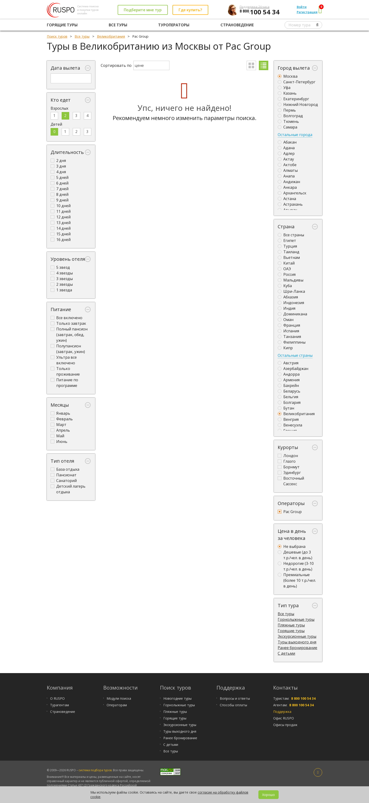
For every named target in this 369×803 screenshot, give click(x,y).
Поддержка (282, 711)
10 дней (61, 205)
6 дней (59, 183)
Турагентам (59, 705)
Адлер (286, 153)
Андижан (289, 181)
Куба (285, 285)
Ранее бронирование (297, 647)
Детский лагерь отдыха (68, 489)
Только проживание (65, 371)
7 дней (59, 188)
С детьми (286, 653)
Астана (287, 198)
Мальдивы (290, 280)
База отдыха (65, 469)
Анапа (286, 176)
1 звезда (61, 290)
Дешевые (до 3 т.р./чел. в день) (295, 555)
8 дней (59, 194)
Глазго (287, 461)
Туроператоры (173, 25)
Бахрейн (288, 385)
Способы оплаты (233, 705)
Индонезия (291, 302)
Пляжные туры (291, 625)
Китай (286, 263)
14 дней (61, 228)
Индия (286, 308)
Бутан (286, 408)
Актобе (287, 164)
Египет (287, 240)
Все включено (66, 317)
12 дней (61, 217)
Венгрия (288, 419)
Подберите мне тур (143, 9)
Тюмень (288, 121)
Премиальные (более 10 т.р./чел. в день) (297, 580)
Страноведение (237, 25)
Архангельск (292, 193)
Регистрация (307, 12)
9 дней (59, 200)
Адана (286, 147)
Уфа (284, 87)
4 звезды (62, 273)
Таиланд (288, 251)
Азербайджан (293, 368)
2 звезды (62, 284)
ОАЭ (284, 268)
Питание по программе (64, 382)
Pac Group (290, 511)
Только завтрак (68, 323)
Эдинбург (289, 472)
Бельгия (288, 396)
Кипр (285, 347)
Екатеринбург (293, 98)
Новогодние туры (177, 698)
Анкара (287, 187)
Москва (287, 76)
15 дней (61, 234)
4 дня (58, 171)
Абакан (287, 142)
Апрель (60, 430)
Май (57, 435)
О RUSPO (57, 698)
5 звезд (60, 267)
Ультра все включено (64, 360)
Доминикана (292, 314)
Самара (287, 127)
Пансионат (63, 475)
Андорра (289, 374)
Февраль (62, 419)
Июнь (59, 441)
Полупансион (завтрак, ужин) (68, 348)
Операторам (117, 705)
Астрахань (290, 204)
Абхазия (288, 297)
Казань (287, 93)
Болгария (289, 402)
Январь (60, 413)
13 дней (61, 222)
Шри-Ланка (291, 291)
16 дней (61, 239)
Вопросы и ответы (235, 698)
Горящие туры (62, 25)
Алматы (288, 170)
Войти (302, 7)
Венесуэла (290, 425)
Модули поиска (119, 698)
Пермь (287, 110)
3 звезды (62, 278)
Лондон (288, 455)
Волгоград (290, 115)
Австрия (288, 362)
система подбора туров (95, 770)
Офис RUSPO (283, 718)
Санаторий (64, 480)
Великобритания (296, 413)
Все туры (118, 25)
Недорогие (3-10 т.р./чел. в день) (296, 566)
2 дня (58, 160)
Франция (289, 325)
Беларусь (289, 391)
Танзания (289, 336)
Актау (286, 159)
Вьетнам (289, 257)
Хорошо (268, 794)
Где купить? (190, 9)
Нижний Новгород (298, 104)
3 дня (58, 166)
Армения (289, 379)
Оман (285, 319)
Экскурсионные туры (297, 636)
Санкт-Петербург (296, 81)
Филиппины (291, 342)
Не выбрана (291, 546)
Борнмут (289, 467)
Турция (287, 246)
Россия (287, 274)
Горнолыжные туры (296, 619)
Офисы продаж (285, 725)
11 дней (61, 211)
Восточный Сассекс (291, 481)
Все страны (291, 234)
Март (58, 424)
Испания (288, 330)
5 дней (59, 177)
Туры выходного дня (297, 642)
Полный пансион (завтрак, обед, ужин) (69, 334)
